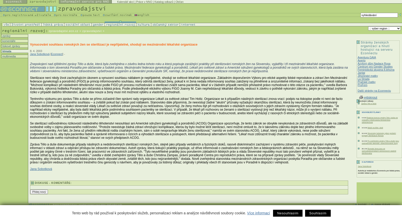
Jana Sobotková (39, 54)
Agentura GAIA (367, 57)
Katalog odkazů (163, 1)
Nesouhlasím (287, 213)
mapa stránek (382, 204)
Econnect (56, 54)
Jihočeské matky (368, 75)
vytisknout (368, 97)
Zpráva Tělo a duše (368, 103)
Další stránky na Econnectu (374, 90)
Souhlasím (317, 213)
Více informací (258, 213)
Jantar (361, 72)
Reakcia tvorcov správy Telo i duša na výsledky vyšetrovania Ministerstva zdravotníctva (380, 120)
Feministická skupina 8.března (376, 69)
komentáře (8, 41)
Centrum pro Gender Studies (375, 66)
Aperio (362, 60)
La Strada (363, 78)
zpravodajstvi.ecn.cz (63, 31)
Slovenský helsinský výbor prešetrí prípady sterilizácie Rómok (379, 134)
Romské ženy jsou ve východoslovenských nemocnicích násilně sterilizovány (379, 151)
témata (6, 51)
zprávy (6, 35)
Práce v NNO (144, 1)
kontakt (362, 204)
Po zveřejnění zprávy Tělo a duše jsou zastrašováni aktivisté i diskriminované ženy (380, 142)
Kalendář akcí (125, 1)
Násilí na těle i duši (375, 128)
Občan (180, 1)
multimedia (9, 56)
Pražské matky (367, 81)
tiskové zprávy (11, 46)
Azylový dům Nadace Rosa (374, 63)
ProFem (362, 85)
